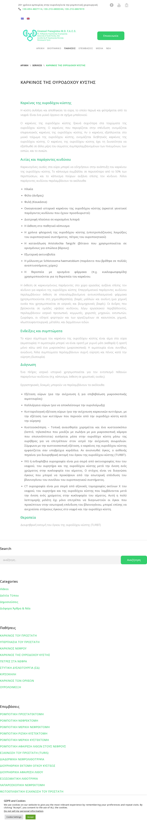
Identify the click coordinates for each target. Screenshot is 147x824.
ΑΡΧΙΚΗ (40, 48)
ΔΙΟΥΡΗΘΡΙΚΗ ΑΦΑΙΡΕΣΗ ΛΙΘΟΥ (21, 772)
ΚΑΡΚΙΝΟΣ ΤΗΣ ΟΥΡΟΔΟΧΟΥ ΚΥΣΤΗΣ (25, 655)
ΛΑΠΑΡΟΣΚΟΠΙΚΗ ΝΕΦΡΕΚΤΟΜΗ (22, 785)
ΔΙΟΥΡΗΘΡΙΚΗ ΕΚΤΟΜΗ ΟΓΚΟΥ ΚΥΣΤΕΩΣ (27, 766)
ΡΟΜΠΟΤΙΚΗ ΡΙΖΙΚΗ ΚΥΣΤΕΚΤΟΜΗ (23, 733)
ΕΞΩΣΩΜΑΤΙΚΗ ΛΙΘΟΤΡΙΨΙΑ (19, 778)
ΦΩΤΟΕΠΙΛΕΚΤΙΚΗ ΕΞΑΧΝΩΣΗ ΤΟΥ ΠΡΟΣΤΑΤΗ (31, 791)
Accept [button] (30, 817)
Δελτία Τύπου (9, 595)
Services (37, 65)
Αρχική (24, 65)
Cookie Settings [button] (13, 817)
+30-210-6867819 (74, 8)
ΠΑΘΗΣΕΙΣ (70, 48)
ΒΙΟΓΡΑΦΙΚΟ (54, 48)
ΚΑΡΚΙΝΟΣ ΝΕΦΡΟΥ (13, 648)
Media (99, 48)
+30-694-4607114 (32, 8)
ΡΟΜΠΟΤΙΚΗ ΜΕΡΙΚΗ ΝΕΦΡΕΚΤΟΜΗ (25, 727)
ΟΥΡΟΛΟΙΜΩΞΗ (10, 687)
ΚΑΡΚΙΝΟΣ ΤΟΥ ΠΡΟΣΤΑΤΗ (18, 635)
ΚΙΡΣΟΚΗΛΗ (8, 674)
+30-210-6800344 (53, 8)
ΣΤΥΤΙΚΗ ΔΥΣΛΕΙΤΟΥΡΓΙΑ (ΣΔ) (20, 668)
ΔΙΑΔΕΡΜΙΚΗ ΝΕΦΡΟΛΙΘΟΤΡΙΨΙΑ (22, 759)
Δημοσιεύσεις (9, 602)
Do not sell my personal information (23, 810)
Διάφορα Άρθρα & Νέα (15, 608)
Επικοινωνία (110, 35)
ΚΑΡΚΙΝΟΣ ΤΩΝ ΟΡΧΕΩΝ (17, 680)
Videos (4, 589)
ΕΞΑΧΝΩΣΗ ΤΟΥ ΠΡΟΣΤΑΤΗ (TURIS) (24, 753)
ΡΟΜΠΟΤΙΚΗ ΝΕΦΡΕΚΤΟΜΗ (19, 720)
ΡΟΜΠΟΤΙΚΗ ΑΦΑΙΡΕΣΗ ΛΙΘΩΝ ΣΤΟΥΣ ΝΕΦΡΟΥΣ (33, 746)
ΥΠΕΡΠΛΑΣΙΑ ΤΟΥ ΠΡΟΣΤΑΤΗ (20, 642)
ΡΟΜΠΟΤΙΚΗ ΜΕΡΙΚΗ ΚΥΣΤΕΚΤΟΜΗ (24, 740)
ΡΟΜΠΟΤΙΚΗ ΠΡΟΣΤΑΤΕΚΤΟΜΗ (22, 714)
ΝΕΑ (108, 48)
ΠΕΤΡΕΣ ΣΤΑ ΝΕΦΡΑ (13, 661)
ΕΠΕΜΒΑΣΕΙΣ (86, 48)
